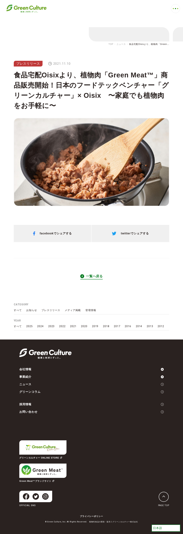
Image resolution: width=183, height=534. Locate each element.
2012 (161, 326)
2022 (62, 326)
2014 (139, 326)
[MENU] (175, 8)
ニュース (121, 44)
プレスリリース (28, 63)
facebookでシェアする (52, 233)
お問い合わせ (91, 411)
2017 (117, 326)
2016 (128, 326)
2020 (84, 326)
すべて (18, 310)
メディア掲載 (73, 310)
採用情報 (91, 404)
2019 (95, 326)
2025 (29, 326)
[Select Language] (166, 528)
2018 (106, 326)
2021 (73, 326)
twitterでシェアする (130, 233)
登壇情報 (90, 310)
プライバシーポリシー (91, 516)
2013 (150, 326)
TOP (110, 44)
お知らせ (31, 310)
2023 (51, 326)
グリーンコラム (91, 391)
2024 (40, 326)
